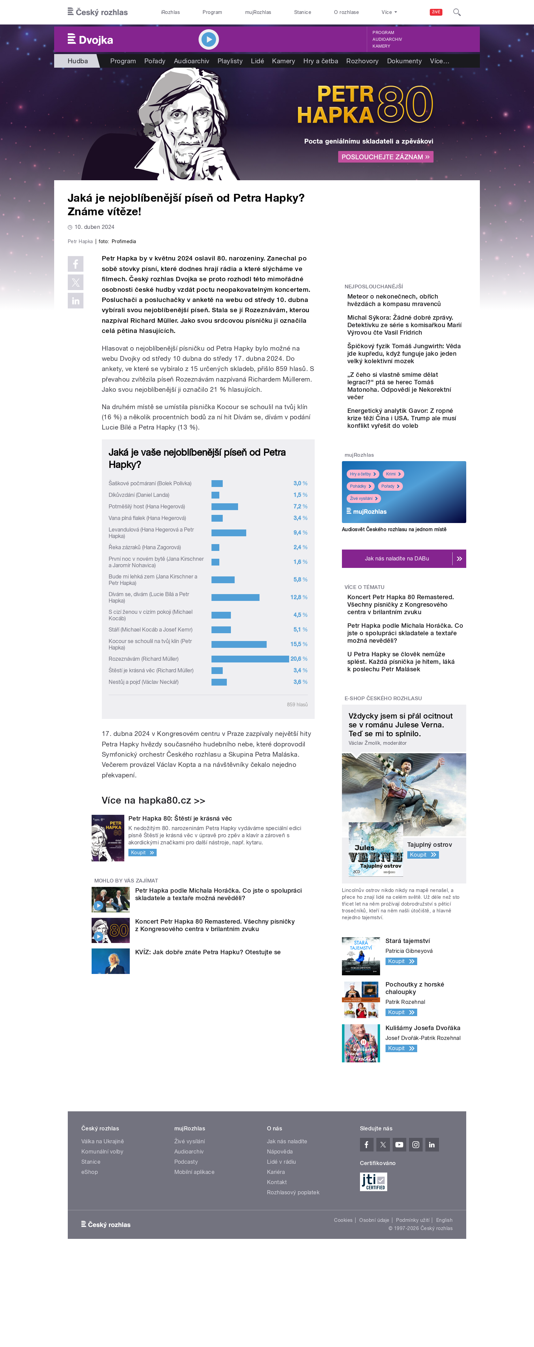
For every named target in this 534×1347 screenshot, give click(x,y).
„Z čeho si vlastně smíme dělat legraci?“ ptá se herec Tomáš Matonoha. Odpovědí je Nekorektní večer (423, 421)
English (444, 1290)
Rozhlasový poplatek (293, 1262)
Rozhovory (362, 61)
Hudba (78, 61)
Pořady (155, 61)
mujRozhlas (258, 12)
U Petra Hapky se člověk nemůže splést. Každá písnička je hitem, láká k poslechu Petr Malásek (422, 727)
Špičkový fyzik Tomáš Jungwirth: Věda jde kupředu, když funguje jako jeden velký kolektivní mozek (426, 378)
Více (440, 61)
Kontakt (277, 1252)
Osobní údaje (374, 1290)
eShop (89, 1242)
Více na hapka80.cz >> (153, 944)
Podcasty (186, 1231)
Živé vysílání (364, 545)
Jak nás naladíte (287, 1211)
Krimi (393, 521)
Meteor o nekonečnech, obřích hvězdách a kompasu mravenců (421, 304)
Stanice (302, 12)
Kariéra (276, 1242)
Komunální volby (102, 1221)
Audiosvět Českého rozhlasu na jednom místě (394, 576)
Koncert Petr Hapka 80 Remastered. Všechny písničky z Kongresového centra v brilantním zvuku (215, 1069)
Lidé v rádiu (281, 1231)
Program (212, 12)
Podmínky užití (412, 1290)
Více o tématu (365, 634)
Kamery (381, 46)
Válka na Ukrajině (102, 1211)
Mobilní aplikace (194, 1242)
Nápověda (280, 1221)
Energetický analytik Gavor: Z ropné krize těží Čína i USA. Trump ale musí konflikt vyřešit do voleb (426, 461)
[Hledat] (457, 12)
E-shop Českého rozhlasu (383, 768)
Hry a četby (363, 521)
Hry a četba (320, 61)
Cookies (343, 1290)
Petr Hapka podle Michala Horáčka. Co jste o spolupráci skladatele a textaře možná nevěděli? (218, 1038)
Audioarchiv (387, 39)
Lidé (257, 61)
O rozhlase (346, 12)
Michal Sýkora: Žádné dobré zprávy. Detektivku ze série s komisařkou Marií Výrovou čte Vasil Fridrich (426, 338)
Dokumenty (404, 61)
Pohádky (360, 533)
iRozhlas (170, 12)
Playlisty (230, 61)
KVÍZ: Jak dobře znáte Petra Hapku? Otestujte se (208, 1096)
